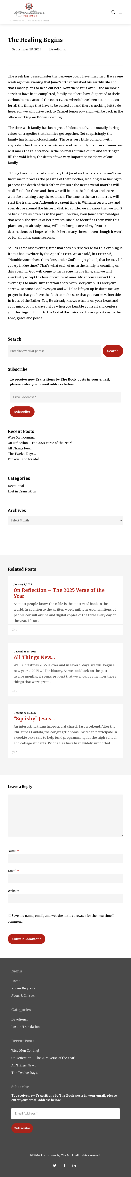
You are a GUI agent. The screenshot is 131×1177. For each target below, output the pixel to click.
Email (13, 871)
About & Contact (23, 996)
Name (13, 851)
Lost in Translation (22, 491)
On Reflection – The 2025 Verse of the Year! (40, 443)
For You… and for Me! (23, 459)
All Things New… (20, 448)
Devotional (57, 49)
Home (15, 981)
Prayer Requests (23, 988)
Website (14, 891)
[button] (121, 12)
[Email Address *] (65, 397)
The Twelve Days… (22, 454)
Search (113, 351)
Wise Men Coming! (22, 437)
